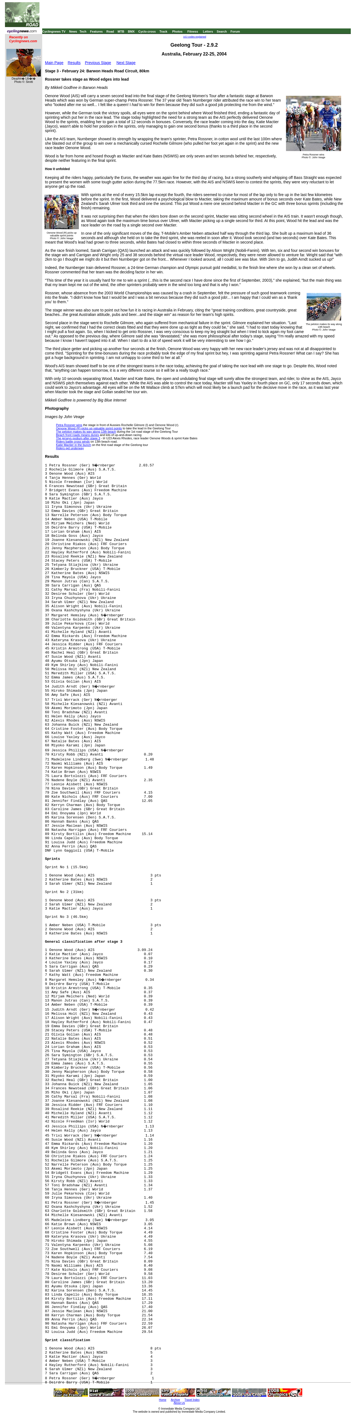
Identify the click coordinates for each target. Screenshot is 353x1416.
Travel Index (192, 1399)
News (73, 31)
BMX (131, 31)
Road (110, 31)
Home (162, 1399)
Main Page (54, 62)
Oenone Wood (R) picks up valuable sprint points (89, 428)
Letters (208, 31)
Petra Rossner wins (69, 425)
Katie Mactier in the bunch (73, 445)
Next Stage (125, 62)
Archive (175, 1399)
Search (222, 31)
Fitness (192, 31)
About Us (179, 1402)
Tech (82, 31)
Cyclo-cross (147, 31)
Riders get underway (70, 448)
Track (163, 31)
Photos (177, 31)
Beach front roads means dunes (77, 435)
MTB (121, 31)
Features (96, 31)
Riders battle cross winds (73, 441)
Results (74, 62)
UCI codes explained (194, 36)
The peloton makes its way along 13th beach (86, 431)
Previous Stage (98, 62)
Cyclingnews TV (53, 31)
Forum (235, 31)
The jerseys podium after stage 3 (78, 438)
